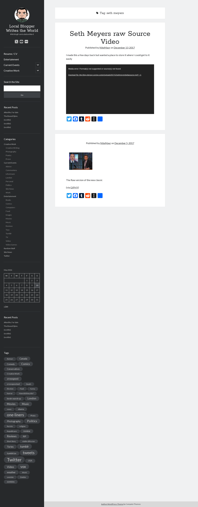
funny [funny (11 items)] (32, 389)
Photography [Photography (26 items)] (14, 421)
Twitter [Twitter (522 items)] (14, 459)
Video (8, 241)
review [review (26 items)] (26, 431)
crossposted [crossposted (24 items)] (13, 384)
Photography (11, 151)
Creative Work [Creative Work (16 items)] (13, 374)
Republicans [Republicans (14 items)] (12, 431)
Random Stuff (9, 248)
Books (8, 200)
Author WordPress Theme (112, 504)
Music (8, 222)
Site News (10, 189)
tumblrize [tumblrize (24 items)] (11, 453)
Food (8, 211)
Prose (8, 159)
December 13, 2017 (124, 47)
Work (8, 192)
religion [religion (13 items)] (22, 426)
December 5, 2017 (124, 143)
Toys (8, 230)
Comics (9, 204)
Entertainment (11, 59)
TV (7, 237)
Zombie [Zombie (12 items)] (23, 477)
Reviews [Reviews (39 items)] (12, 436)
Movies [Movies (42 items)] (11, 404)
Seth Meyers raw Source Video (110, 37)
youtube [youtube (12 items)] (10, 477)
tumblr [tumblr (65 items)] (24, 446)
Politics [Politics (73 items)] (32, 421)
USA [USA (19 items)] (30, 460)
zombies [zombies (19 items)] (11, 481)
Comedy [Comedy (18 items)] (11, 364)
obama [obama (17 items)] (21, 409)
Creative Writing (12, 148)
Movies (9, 218)
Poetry (8, 155)
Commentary (11, 170)
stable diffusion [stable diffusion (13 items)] (28, 441)
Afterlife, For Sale (11, 112)
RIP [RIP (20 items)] (24, 436)
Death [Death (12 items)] (28, 384)
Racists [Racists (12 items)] (10, 426)
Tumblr (9, 233)
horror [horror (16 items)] (10, 393)
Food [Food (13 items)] (22, 389)
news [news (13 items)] (9, 409)
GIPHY (74, 187)
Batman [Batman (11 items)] (10, 359)
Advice (8, 166)
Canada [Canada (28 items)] (23, 358)
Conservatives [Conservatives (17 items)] (13, 369)
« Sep (6, 306)
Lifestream (10, 174)
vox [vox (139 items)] (23, 466)
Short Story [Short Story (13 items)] (11, 441)
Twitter (7, 256)
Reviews (9, 226)
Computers (10, 207)
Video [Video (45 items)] (10, 467)
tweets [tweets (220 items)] (28, 452)
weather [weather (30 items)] (11, 472)
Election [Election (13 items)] (10, 389)
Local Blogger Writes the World (22, 28)
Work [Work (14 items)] (24, 472)
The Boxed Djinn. (11, 116)
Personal (9, 181)
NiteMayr (104, 47)
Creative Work (11, 70)
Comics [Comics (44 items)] (25, 364)
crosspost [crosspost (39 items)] (13, 378)
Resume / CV (10, 53)
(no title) (7, 120)
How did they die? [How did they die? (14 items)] (26, 393)
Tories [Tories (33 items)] (10, 446)
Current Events (11, 64)
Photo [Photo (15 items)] (32, 415)
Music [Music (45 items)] (25, 404)
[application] (110, 89)
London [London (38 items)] (32, 398)
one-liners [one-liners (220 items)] (15, 414)
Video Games (11, 244)
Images (9, 215)
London (9, 177)
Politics (9, 185)
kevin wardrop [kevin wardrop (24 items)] (14, 398)
